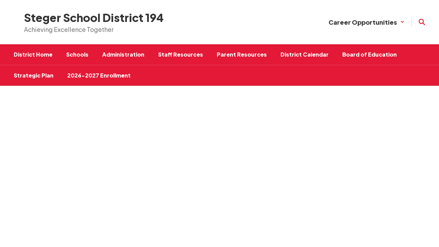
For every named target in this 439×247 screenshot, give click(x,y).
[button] (366, 22)
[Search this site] (421, 22)
